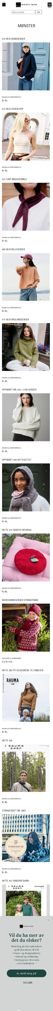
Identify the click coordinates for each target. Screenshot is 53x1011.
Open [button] (50, 5)
